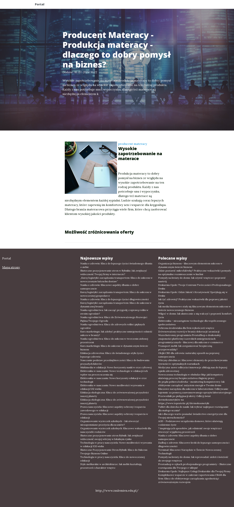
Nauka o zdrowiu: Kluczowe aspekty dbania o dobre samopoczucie (109, 286)
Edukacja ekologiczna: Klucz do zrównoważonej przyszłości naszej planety (114, 394)
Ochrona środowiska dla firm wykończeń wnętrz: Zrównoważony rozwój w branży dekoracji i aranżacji (188, 329)
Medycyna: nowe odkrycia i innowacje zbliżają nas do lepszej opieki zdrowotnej (192, 369)
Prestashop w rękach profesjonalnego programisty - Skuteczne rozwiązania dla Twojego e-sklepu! (194, 466)
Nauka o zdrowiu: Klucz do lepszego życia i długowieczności (114, 299)
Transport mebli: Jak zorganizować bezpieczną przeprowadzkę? (185, 347)
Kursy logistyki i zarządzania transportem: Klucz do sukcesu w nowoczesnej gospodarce (115, 294)
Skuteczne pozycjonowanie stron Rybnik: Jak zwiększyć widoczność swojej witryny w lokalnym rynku (111, 437)
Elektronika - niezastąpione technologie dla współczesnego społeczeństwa (192, 322)
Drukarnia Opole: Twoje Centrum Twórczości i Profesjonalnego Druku (194, 286)
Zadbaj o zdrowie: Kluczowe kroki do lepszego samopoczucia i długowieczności (193, 444)
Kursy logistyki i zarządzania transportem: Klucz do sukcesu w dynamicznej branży (115, 304)
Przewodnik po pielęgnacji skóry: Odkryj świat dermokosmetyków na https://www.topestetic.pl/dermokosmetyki (184, 400)
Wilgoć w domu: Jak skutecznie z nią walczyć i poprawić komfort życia (195, 315)
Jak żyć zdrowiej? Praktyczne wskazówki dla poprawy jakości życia (192, 301)
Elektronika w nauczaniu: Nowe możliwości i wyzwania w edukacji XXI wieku (112, 387)
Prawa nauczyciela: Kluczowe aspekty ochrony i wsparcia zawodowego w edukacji (113, 408)
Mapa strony (11, 267)
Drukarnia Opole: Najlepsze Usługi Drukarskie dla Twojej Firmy (194, 471)
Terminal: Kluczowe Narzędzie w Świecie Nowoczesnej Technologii (189, 451)
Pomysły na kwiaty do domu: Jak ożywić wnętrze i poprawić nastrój (192, 279)
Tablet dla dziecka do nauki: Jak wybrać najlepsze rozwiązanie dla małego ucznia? (193, 408)
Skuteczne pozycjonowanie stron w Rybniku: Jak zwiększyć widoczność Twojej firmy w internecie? (113, 272)
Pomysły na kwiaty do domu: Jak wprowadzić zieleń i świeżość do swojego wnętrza (193, 458)
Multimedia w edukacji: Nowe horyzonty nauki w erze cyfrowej (116, 367)
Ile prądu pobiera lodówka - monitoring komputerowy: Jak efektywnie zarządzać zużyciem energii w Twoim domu (191, 383)
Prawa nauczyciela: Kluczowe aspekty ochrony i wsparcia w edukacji (114, 415)
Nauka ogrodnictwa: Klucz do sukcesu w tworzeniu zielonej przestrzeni (114, 340)
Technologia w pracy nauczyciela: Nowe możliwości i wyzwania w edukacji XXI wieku (116, 444)
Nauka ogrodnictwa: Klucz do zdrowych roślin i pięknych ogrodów (112, 326)
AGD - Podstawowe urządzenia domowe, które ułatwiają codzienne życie (190, 423)
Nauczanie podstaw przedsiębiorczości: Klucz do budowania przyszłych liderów (114, 362)
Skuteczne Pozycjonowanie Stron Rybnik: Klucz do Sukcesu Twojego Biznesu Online (113, 451)
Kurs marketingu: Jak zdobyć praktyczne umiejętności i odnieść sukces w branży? (116, 333)
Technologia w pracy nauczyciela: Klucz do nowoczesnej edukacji (112, 458)
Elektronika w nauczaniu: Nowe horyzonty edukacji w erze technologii (113, 380)
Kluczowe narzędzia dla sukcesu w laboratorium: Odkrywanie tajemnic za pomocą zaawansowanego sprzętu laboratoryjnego (195, 390)
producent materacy (132, 144)
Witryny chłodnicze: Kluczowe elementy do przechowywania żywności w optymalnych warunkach (192, 362)
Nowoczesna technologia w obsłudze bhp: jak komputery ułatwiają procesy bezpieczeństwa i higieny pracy (190, 376)
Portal (42, 5)
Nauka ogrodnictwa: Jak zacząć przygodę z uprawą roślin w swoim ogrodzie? (114, 312)
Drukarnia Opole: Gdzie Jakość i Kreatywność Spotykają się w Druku (193, 294)
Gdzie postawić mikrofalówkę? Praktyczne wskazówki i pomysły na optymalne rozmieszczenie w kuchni (194, 272)
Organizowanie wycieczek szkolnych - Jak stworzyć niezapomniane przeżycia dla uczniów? (109, 423)
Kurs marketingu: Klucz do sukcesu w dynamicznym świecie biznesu (114, 347)
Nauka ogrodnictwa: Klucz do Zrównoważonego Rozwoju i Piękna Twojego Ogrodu (113, 319)
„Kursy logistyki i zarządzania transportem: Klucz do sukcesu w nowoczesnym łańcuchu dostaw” (116, 279)
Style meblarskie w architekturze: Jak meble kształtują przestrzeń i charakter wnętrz (110, 466)
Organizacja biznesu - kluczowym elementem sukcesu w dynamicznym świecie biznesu (190, 265)
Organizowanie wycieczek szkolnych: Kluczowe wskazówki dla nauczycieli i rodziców (115, 430)
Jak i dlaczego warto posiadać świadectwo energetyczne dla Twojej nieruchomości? (192, 415)
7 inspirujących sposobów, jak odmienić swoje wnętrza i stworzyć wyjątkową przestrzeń (190, 430)
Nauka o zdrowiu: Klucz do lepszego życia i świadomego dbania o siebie (116, 265)
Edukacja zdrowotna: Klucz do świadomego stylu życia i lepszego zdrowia (112, 355)
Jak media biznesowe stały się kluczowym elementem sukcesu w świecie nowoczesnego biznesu (194, 308)
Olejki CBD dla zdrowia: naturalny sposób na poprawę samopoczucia (189, 355)
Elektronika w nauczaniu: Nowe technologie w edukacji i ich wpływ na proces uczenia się (114, 372)
